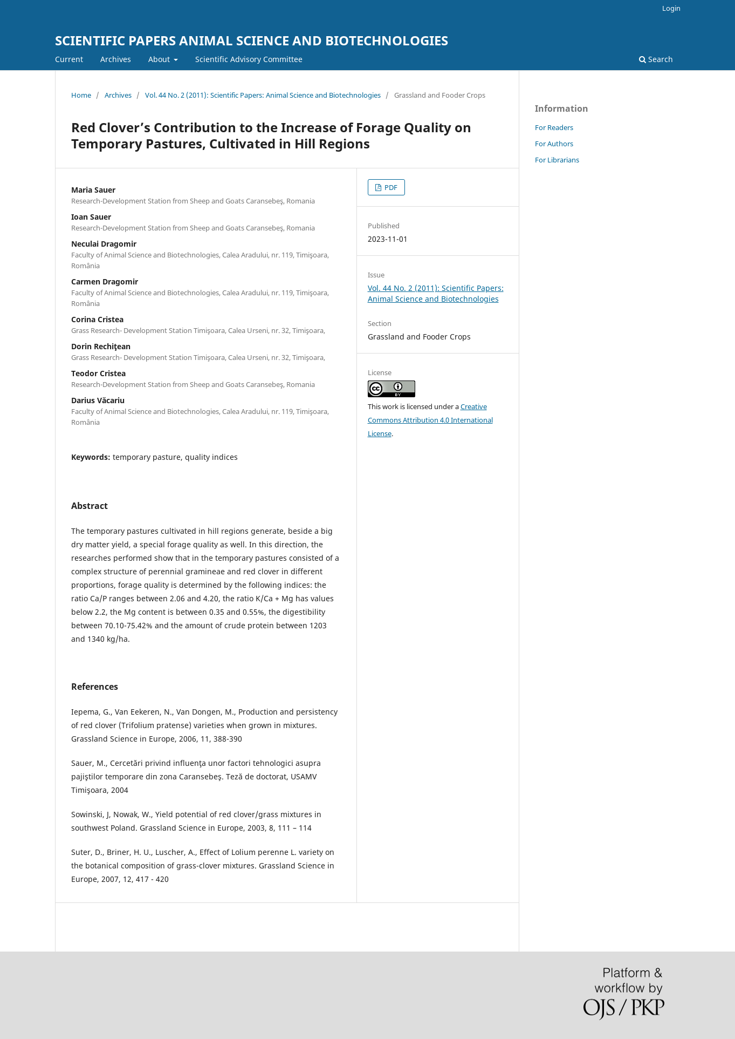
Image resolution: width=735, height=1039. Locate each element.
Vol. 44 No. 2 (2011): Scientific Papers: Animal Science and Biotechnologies (263, 95)
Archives (115, 59)
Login (671, 8)
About (160, 59)
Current (69, 59)
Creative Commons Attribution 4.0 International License (430, 420)
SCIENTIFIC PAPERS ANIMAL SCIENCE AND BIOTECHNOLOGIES (251, 40)
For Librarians (557, 160)
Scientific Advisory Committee (249, 59)
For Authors (554, 143)
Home (81, 95)
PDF (390, 187)
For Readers (554, 127)
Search (656, 59)
